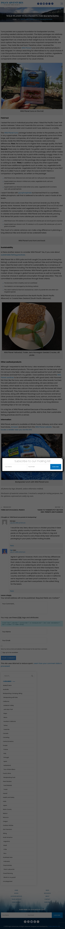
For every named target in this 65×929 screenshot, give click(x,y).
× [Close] (62, 458)
